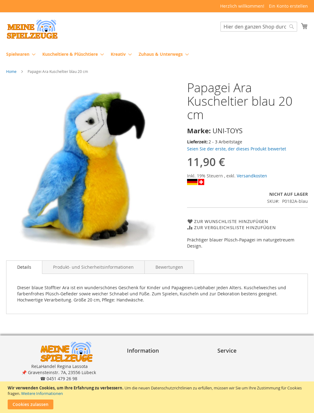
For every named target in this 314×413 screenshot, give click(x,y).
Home (11, 71)
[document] (158, 397)
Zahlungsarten (234, 366)
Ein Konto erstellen (288, 6)
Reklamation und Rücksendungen (254, 378)
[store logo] (32, 29)
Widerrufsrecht (145, 378)
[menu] (157, 54)
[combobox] (258, 27)
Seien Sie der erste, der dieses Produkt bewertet (236, 149)
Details (24, 267)
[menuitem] (19, 54)
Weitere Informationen (42, 393)
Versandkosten (252, 176)
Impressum (141, 360)
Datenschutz (142, 372)
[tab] (24, 267)
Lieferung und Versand (243, 372)
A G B (135, 366)
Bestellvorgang (235, 360)
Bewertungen (169, 267)
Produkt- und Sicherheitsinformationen (93, 267)
